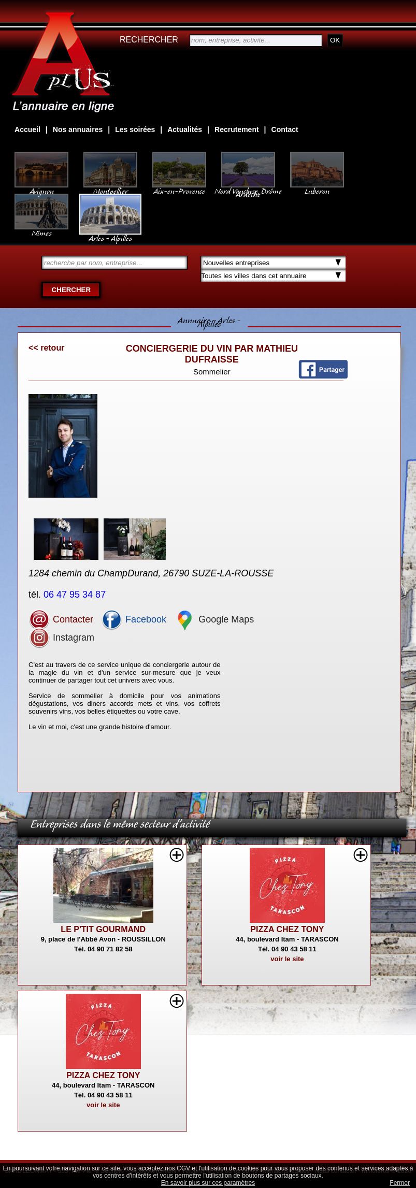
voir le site (287, 959)
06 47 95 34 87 (76, 594)
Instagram (61, 637)
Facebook (133, 619)
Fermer (400, 1182)
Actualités (184, 129)
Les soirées (135, 129)
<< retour (46, 347)
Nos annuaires (78, 129)
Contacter (60, 619)
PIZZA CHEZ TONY (287, 929)
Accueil (27, 129)
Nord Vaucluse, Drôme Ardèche (248, 187)
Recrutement (236, 129)
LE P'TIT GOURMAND (103, 929)
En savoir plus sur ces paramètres (208, 1182)
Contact (284, 129)
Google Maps (214, 619)
